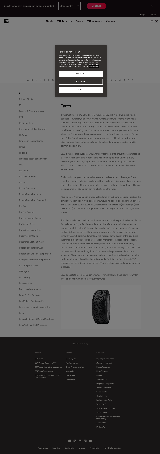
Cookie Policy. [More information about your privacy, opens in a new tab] (93, 66)
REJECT (81, 90)
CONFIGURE (80, 82)
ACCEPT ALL (81, 74)
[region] (81, 71)
